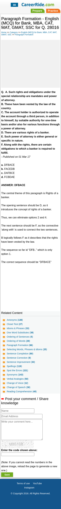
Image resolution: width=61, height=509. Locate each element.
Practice (53, 10)
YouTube (37, 483)
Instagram (29, 487)
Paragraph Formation (24, 35)
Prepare (37, 10)
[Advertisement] (30, 63)
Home (3, 32)
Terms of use (23, 483)
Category (14, 32)
